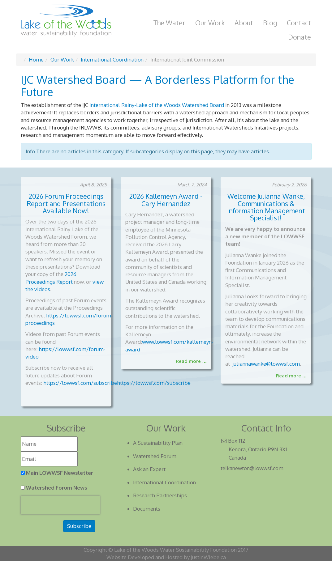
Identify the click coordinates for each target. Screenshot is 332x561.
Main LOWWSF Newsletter (59, 473)
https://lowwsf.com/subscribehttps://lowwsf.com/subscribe (117, 383)
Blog (270, 23)
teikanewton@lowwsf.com (252, 468)
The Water (169, 23)
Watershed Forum (154, 456)
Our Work (210, 23)
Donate (299, 37)
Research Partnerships (160, 495)
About (244, 23)
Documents (146, 508)
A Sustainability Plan (158, 443)
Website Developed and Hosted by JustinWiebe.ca (166, 557)
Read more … (191, 361)
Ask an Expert (149, 469)
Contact (299, 23)
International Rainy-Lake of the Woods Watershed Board (156, 105)
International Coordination (164, 482)
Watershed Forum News (56, 487)
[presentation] (60, 505)
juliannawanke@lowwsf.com (266, 363)
